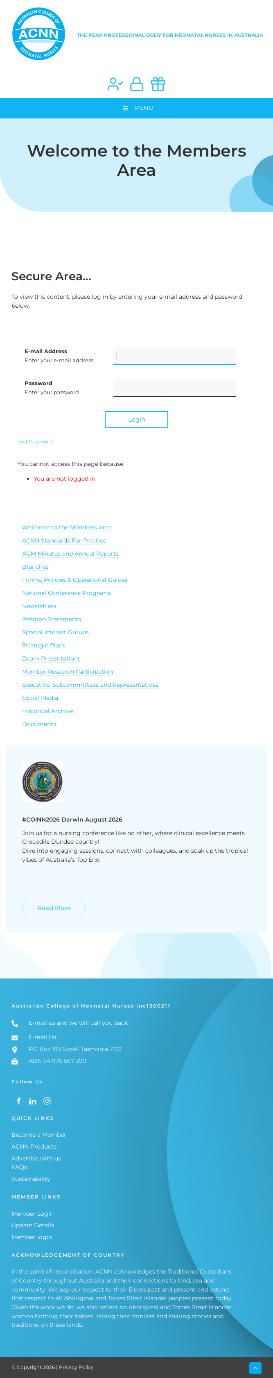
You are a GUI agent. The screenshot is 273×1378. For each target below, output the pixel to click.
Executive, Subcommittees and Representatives (90, 684)
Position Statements (51, 619)
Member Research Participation (67, 671)
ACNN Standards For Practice (64, 540)
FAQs (19, 1167)
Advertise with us (36, 1158)
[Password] (174, 388)
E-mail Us (42, 1037)
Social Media (40, 697)
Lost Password (35, 442)
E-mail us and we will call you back (78, 1022)
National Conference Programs (66, 593)
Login (136, 419)
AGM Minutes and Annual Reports (70, 553)
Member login (31, 1237)
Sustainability (30, 1179)
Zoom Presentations (51, 658)
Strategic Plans (43, 645)
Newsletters (39, 606)
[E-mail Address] (174, 356)
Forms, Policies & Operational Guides (75, 579)
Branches (35, 566)
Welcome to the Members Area (67, 527)
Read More (37, 904)
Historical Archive (47, 711)
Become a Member (38, 1134)
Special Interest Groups (55, 632)
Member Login (32, 1213)
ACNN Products (33, 1146)
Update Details (32, 1225)
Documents (39, 724)
